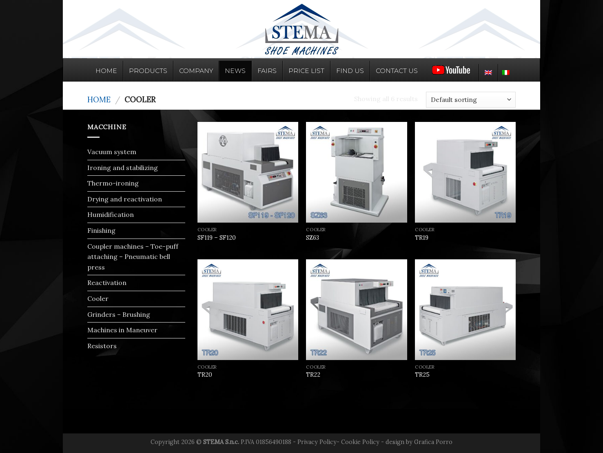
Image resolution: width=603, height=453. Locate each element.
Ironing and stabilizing (122, 168)
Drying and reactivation (124, 199)
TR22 (313, 374)
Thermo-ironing (113, 183)
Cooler (98, 298)
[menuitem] (488, 72)
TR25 (422, 374)
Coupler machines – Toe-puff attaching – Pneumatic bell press (132, 256)
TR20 (204, 374)
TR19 (421, 237)
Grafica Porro (433, 442)
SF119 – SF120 (216, 237)
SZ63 (312, 237)
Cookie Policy (360, 442)
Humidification (110, 214)
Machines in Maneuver (122, 330)
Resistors (102, 346)
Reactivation (106, 282)
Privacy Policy (317, 442)
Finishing (101, 230)
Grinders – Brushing (118, 314)
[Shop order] (471, 100)
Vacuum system (111, 152)
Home (99, 99)
